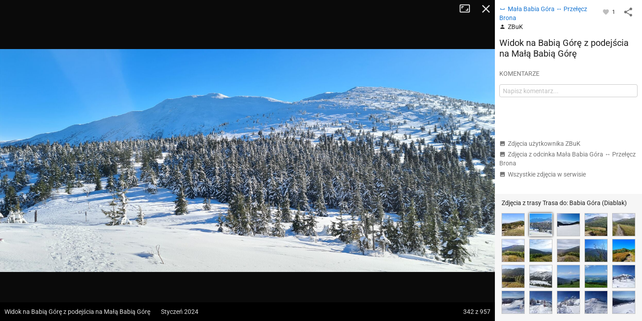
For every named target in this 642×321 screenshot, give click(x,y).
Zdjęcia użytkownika (539, 143)
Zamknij (486, 9)
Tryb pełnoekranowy (468, 9)
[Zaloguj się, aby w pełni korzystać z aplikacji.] (606, 11)
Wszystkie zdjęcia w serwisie (542, 174)
